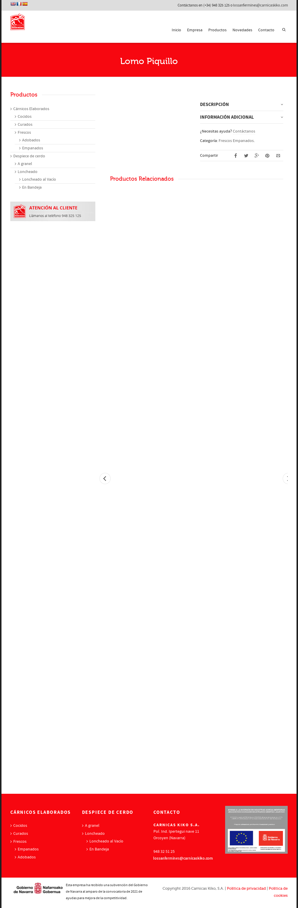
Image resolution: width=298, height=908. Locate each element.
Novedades (242, 30)
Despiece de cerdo (29, 156)
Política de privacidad (246, 888)
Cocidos (25, 116)
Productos (217, 30)
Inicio (176, 30)
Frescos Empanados (236, 140)
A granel (25, 163)
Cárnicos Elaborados (31, 109)
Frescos (24, 132)
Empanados (32, 148)
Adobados (31, 140)
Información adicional (227, 117)
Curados (25, 124)
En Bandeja (32, 187)
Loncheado (27, 171)
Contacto (266, 30)
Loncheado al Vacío (39, 179)
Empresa (194, 30)
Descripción (214, 104)
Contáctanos (244, 131)
